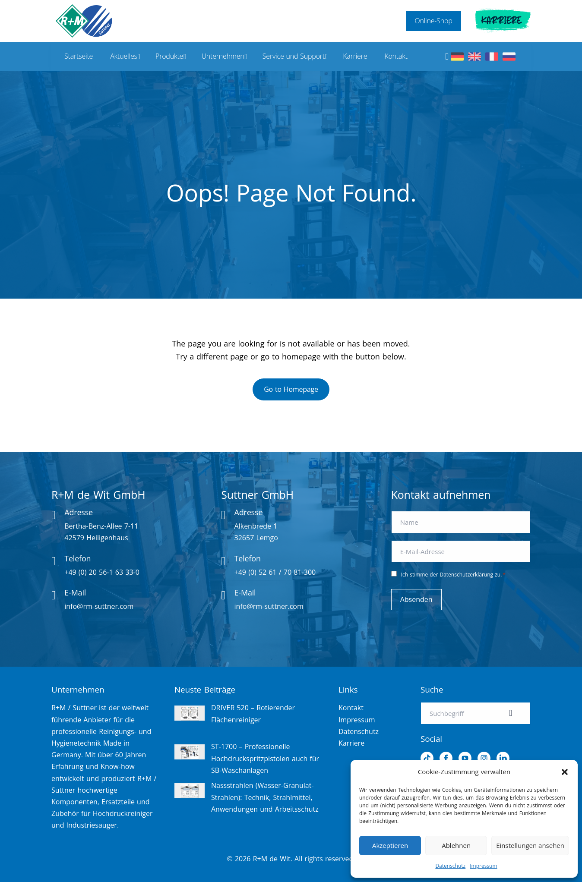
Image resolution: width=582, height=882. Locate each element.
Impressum (483, 865)
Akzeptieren (390, 845)
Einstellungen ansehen (530, 845)
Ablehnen (456, 845)
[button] (564, 772)
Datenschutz (450, 865)
